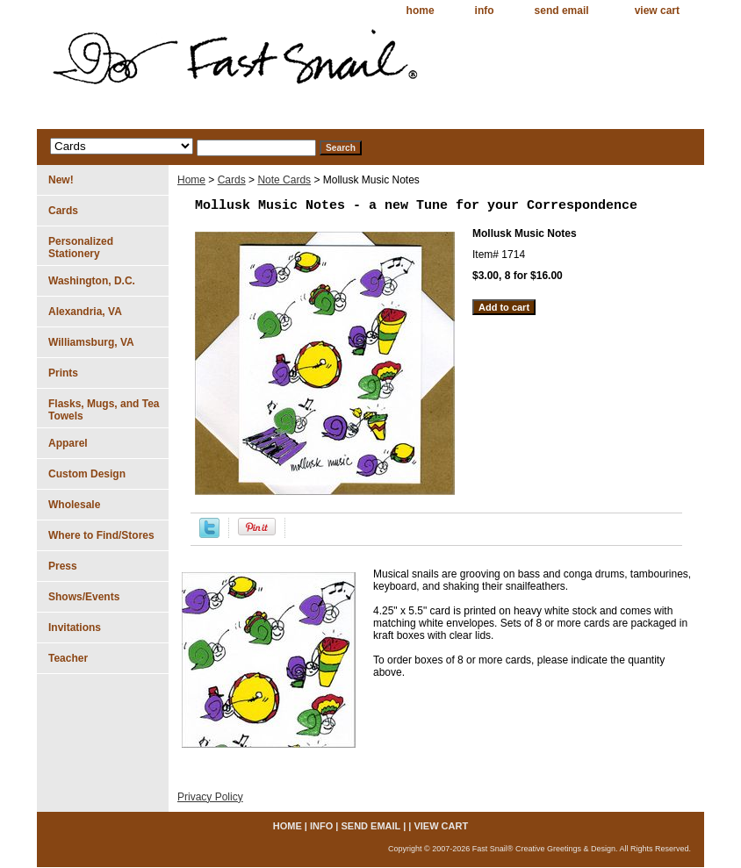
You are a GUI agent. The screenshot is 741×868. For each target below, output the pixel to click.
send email (562, 10)
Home (191, 180)
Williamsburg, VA (91, 342)
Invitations (74, 627)
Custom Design (87, 474)
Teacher (68, 658)
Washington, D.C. (91, 281)
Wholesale (74, 505)
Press (62, 566)
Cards (232, 180)
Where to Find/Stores (101, 535)
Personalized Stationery (80, 247)
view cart (657, 10)
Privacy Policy (210, 797)
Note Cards (284, 180)
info (484, 10)
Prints (63, 373)
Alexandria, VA (85, 311)
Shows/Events (83, 597)
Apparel (68, 443)
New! (61, 180)
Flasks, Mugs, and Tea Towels (103, 410)
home (420, 10)
